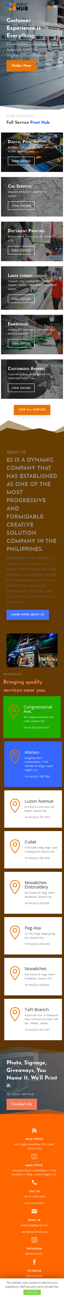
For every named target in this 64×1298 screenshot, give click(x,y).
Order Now (20, 66)
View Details (21, 161)
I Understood (32, 1292)
